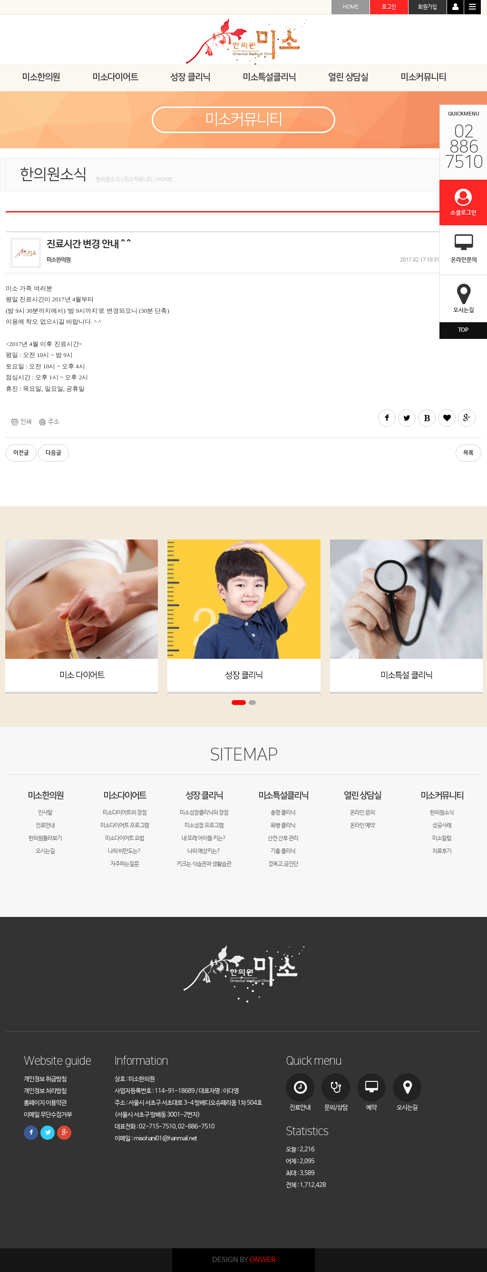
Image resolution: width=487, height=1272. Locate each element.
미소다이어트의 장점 (124, 812)
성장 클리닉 (244, 675)
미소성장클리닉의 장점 (204, 812)
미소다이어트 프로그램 (124, 825)
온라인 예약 (362, 825)
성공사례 (441, 825)
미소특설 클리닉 (406, 675)
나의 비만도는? (124, 851)
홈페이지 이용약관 (45, 1103)
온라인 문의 (362, 812)
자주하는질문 (124, 864)
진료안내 (45, 825)
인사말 (45, 812)
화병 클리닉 (283, 825)
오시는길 (45, 851)
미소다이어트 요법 (124, 838)
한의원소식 (442, 812)
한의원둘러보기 (45, 838)
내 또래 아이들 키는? (204, 838)
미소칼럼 (441, 838)
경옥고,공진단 (283, 864)
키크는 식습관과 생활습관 (204, 864)
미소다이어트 (124, 795)
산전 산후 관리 (283, 838)
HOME (351, 7)
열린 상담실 (362, 795)
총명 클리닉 (283, 812)
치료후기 (441, 851)
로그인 (389, 7)
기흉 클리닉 (283, 851)
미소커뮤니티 (441, 795)
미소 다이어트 (81, 675)
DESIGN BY (243, 1260)
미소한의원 (45, 795)
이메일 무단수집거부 (48, 1114)
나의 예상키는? (203, 851)
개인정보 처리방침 (45, 1091)
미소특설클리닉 (283, 795)
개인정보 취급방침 (45, 1079)
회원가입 (427, 7)
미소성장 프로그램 (204, 825)
